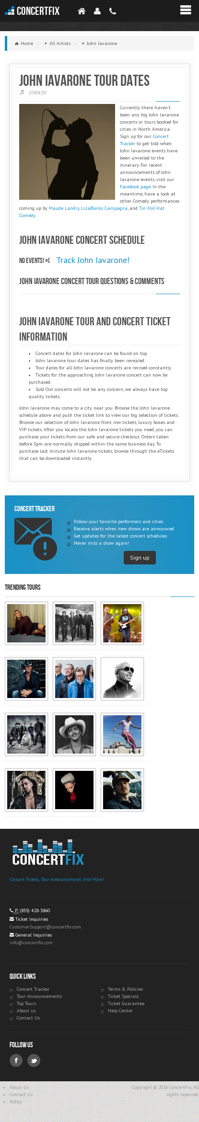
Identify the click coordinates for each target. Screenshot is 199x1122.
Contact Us (28, 1018)
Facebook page (135, 186)
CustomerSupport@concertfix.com (45, 927)
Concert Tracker (33, 989)
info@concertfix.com (31, 942)
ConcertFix (38, 11)
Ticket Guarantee (126, 1003)
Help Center (120, 1011)
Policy (16, 1102)
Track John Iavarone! (92, 259)
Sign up (140, 557)
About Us (19, 1087)
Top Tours (26, 1003)
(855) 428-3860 (35, 910)
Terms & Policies (125, 989)
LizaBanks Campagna (104, 208)
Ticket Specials (123, 996)
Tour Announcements (39, 996)
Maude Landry (64, 208)
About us (26, 1011)
